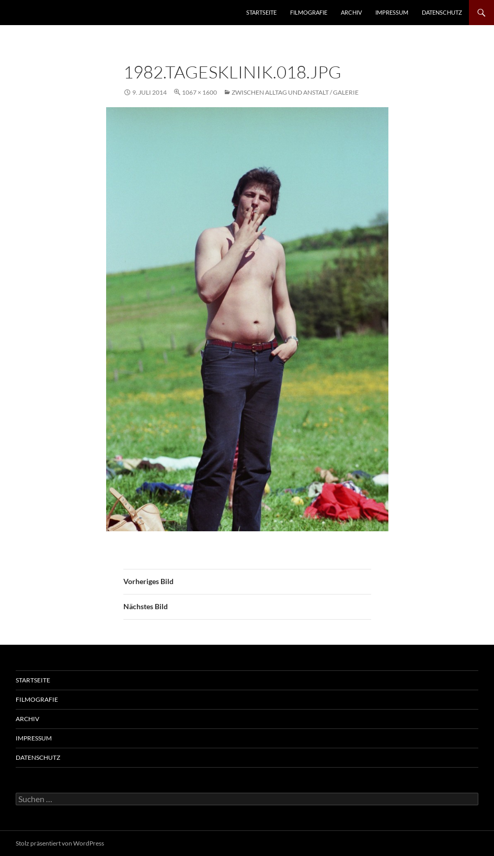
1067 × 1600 (199, 92)
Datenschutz (442, 12)
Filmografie (308, 12)
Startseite (261, 12)
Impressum (391, 12)
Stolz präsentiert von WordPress (60, 843)
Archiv (351, 12)
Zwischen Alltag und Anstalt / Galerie (295, 92)
